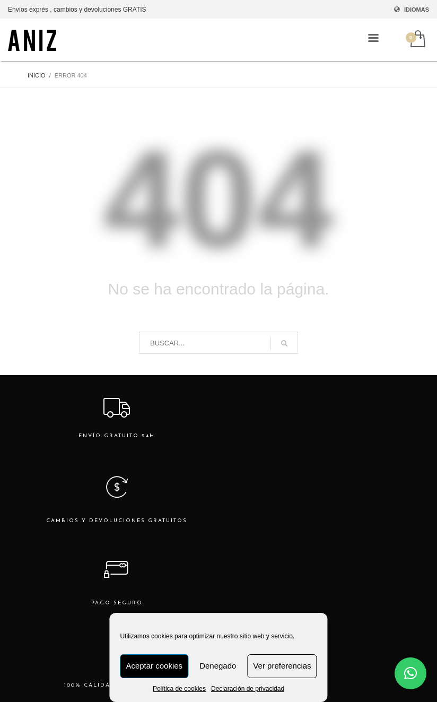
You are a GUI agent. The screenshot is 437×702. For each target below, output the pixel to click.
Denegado (217, 665)
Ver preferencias (282, 665)
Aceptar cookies (154, 665)
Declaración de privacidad (247, 688)
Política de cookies (179, 688)
